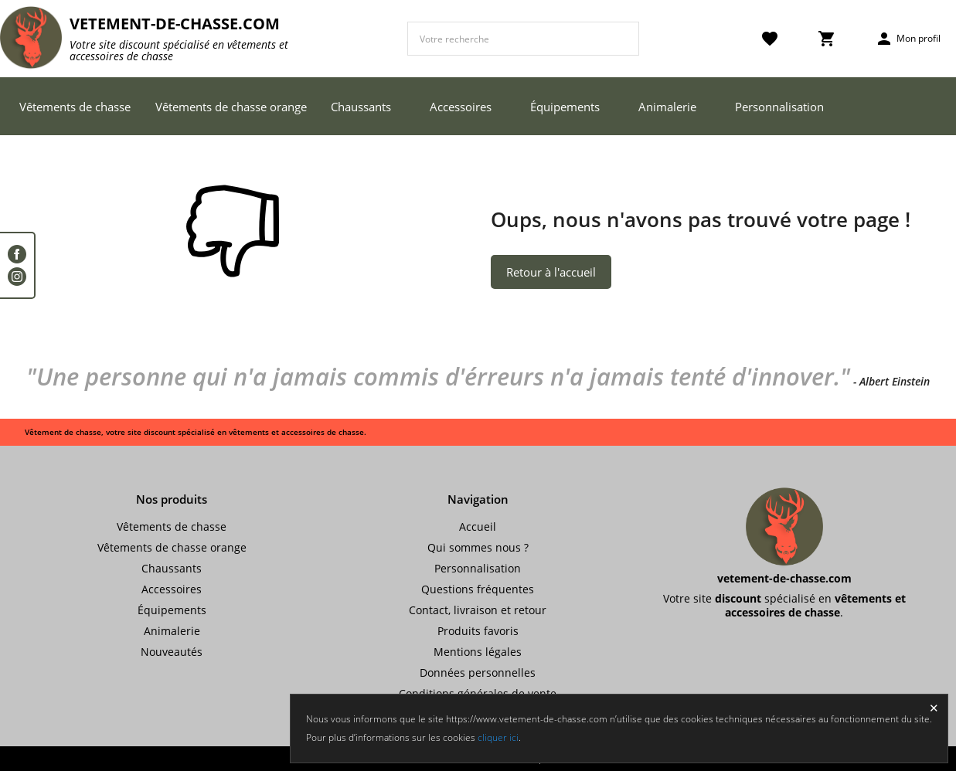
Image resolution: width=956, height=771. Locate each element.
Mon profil (908, 38)
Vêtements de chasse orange (231, 106)
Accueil (477, 526)
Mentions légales (478, 651)
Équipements (565, 106)
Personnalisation (779, 106)
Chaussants (361, 106)
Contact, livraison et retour (477, 610)
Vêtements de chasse (75, 106)
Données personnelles (478, 672)
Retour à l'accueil (551, 272)
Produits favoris (478, 630)
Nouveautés (171, 651)
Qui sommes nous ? (478, 547)
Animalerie (667, 106)
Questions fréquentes (477, 589)
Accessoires (461, 106)
